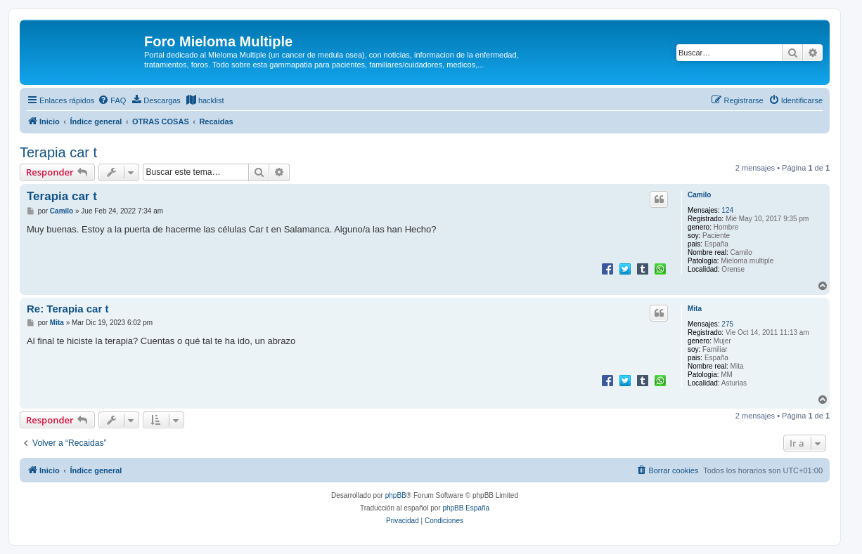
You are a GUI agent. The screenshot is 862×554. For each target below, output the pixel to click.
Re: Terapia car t (67, 309)
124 (727, 210)
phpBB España (465, 508)
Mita (695, 308)
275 (727, 324)
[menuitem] (112, 100)
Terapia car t (58, 152)
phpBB (395, 495)
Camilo (699, 195)
